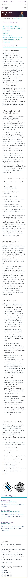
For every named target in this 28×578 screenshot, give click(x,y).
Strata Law (6, 42)
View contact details (10, 46)
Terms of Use (18, 546)
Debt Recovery (7, 35)
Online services (22, 1)
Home (4, 18)
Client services (6, 566)
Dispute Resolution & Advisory (13, 28)
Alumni (6, 568)
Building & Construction (11, 26)
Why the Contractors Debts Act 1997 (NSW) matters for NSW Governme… (12, 528)
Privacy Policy (10, 546)
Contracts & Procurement (11, 40)
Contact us (4, 570)
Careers (12, 1)
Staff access (17, 566)
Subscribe (5, 1)
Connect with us (5, 572)
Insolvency (6, 31)
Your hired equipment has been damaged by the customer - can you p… (12, 516)
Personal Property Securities (12, 37)
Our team (10, 18)
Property (6, 33)
